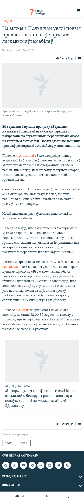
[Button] (64, 58)
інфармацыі (25, 156)
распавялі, (10, 267)
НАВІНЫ (18, 496)
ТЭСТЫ (43, 496)
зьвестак (22, 310)
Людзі (7, 21)
